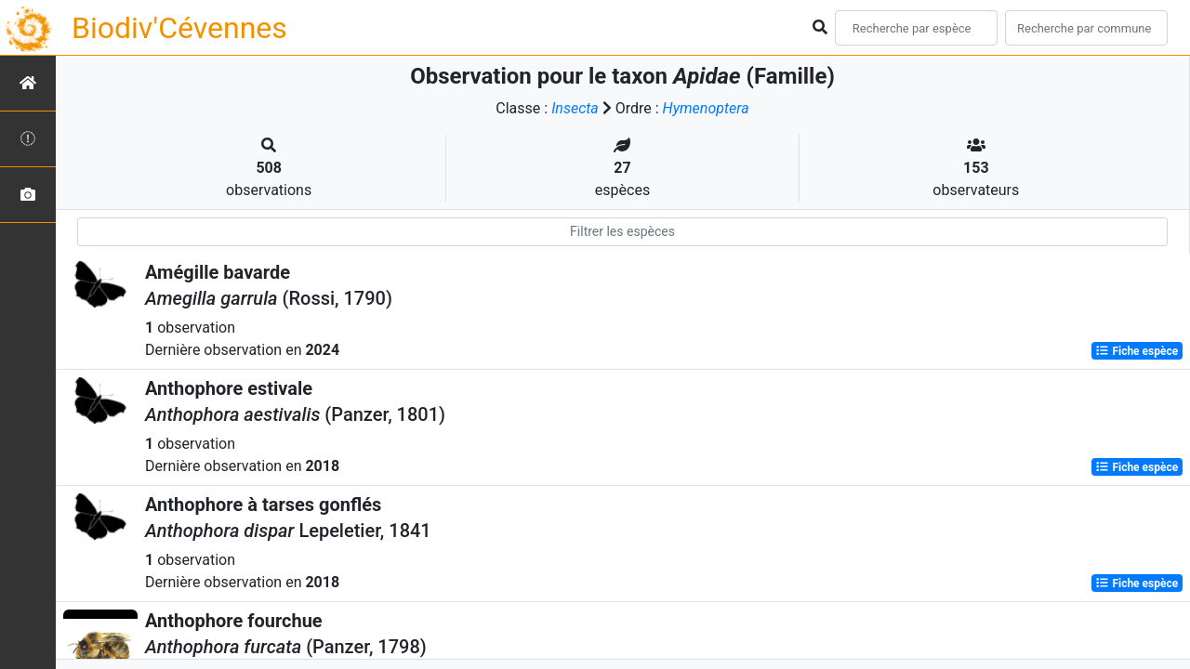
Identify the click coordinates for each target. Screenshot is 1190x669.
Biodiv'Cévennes (179, 28)
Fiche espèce (1136, 351)
